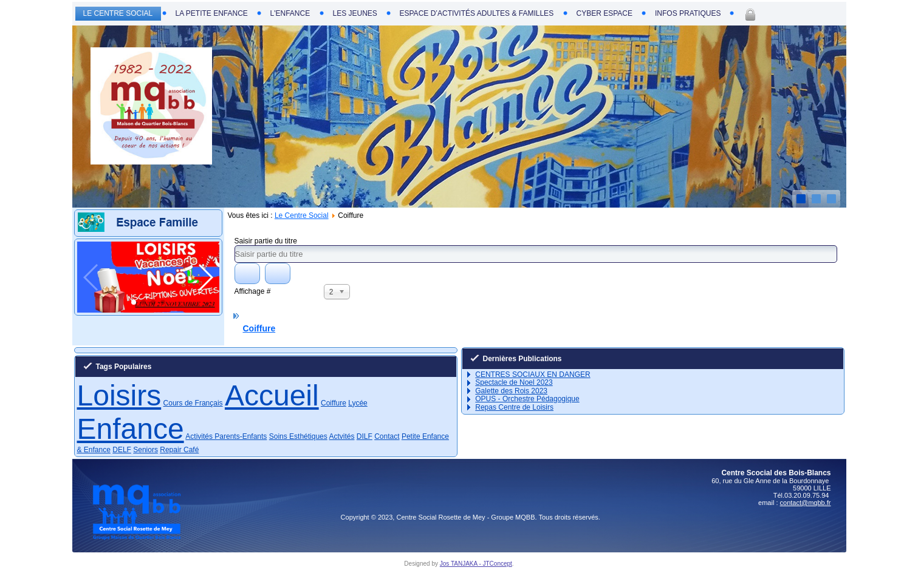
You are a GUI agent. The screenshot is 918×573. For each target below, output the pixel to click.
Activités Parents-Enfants (226, 436)
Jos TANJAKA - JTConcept (476, 563)
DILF (364, 436)
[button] (133, 302)
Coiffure (259, 328)
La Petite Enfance (212, 13)
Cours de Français (193, 403)
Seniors (145, 450)
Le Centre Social (118, 13)
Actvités (341, 436)
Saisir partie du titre (267, 241)
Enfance (130, 429)
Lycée (358, 403)
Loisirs (119, 395)
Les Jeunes (355, 13)
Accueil (272, 395)
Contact (386, 436)
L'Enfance (290, 13)
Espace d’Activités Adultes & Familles (477, 13)
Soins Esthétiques (298, 436)
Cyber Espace (604, 13)
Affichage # (253, 291)
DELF (121, 450)
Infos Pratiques (688, 13)
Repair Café (179, 450)
